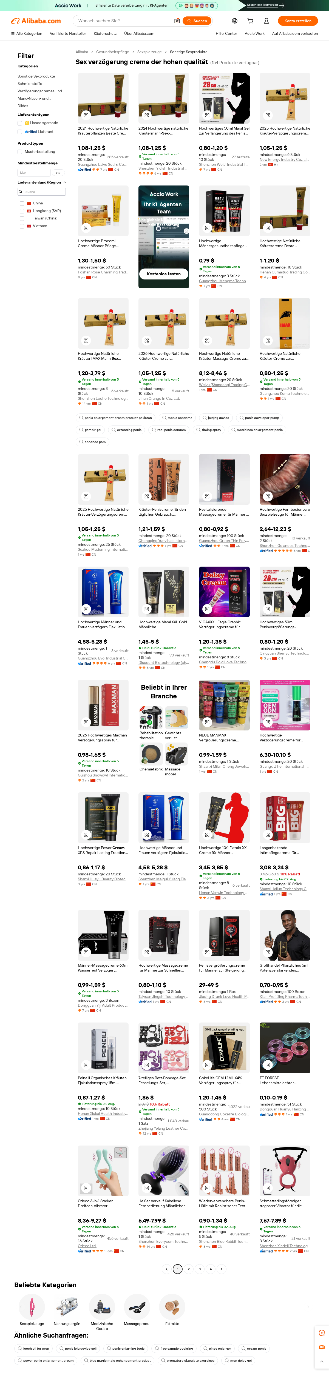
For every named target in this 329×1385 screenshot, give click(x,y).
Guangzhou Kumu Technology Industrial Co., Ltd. (285, 393)
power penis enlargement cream (46, 1360)
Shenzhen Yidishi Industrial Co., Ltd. (163, 168)
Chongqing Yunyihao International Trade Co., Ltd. (163, 540)
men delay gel (238, 1360)
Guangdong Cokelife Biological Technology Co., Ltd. (224, 1114)
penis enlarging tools (125, 1348)
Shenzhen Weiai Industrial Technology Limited (224, 164)
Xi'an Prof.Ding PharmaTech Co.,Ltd (285, 996)
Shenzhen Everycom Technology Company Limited (163, 1241)
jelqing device (216, 418)
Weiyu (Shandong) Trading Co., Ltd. (224, 384)
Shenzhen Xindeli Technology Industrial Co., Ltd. (285, 1246)
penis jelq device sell (78, 1348)
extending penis (126, 430)
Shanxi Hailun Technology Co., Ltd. (285, 889)
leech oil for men (33, 1348)
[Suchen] (197, 20)
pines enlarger (217, 1348)
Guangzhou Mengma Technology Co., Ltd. (224, 281)
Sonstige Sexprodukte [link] (189, 52)
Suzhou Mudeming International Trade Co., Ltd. (103, 549)
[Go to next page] (221, 1269)
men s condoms (177, 418)
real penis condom (169, 430)
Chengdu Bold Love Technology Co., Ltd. (224, 662)
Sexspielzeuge (149, 52)
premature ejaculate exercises (187, 1360)
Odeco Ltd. (87, 1246)
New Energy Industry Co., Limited (285, 159)
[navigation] (41, 661)
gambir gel (90, 430)
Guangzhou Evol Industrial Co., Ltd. (103, 658)
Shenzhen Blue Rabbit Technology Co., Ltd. (224, 1241)
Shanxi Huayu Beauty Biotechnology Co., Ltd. (103, 879)
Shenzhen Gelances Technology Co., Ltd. (285, 545)
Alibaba (82, 52)
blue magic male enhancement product (117, 1360)
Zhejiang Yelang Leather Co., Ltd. (163, 1128)
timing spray (208, 430)
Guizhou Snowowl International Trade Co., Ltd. (103, 775)
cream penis (254, 1348)
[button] (177, 21)
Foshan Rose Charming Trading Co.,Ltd (103, 272)
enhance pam (92, 442)
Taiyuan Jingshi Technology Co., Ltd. (163, 996)
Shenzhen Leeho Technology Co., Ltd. (103, 398)
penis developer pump (259, 418)
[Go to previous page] (167, 1269)
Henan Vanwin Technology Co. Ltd (224, 892)
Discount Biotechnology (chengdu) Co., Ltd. (163, 662)
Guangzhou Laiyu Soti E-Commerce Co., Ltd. (103, 164)
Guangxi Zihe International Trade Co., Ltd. (285, 766)
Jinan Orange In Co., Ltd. (159, 398)
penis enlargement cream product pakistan (115, 418)
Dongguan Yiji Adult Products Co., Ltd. (103, 1005)
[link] (322, 1333)
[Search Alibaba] (123, 21)
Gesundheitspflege (112, 52)
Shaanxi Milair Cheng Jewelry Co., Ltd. (224, 766)
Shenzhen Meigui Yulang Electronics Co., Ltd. (163, 879)
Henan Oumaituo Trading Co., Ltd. (285, 272)
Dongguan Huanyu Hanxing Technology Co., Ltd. (285, 1109)
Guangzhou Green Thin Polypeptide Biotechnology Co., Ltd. (224, 540)
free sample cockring (174, 1348)
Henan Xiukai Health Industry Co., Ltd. (103, 1113)
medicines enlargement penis (257, 430)
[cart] (251, 21)
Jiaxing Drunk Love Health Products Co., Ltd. (224, 996)
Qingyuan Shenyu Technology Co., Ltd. (285, 653)
